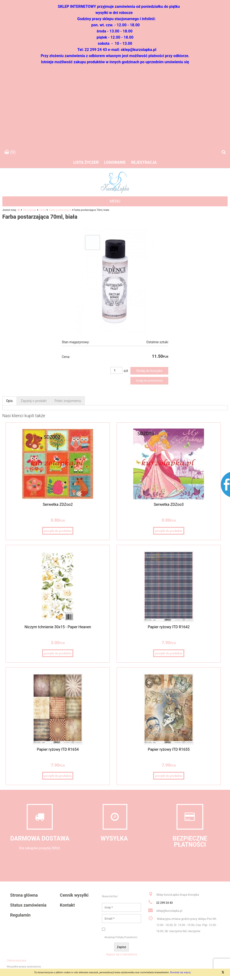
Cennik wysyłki (74, 895)
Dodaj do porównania (149, 380)
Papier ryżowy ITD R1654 (58, 749)
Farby (43, 210)
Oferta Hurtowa (16, 960)
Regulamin (20, 915)
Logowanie (115, 162)
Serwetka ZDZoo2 (58, 504)
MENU (115, 201)
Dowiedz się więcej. (180, 972)
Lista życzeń (86, 162)
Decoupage (29, 210)
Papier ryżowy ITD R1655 (169, 749)
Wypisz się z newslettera (121, 954)
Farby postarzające (60, 210)
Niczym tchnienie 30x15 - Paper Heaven (57, 627)
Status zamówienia (28, 905)
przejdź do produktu (57, 531)
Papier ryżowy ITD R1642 (169, 627)
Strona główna (24, 895)
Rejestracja (144, 162)
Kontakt (67, 905)
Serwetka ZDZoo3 (169, 504)
